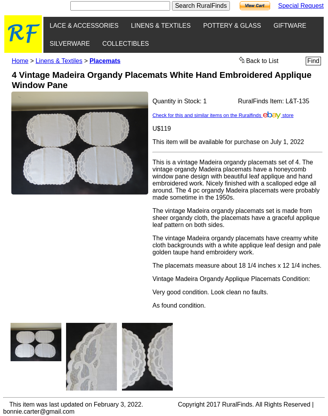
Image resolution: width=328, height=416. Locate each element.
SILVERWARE (70, 43)
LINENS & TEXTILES (161, 25)
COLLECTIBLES (125, 43)
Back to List (259, 60)
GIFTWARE (290, 25)
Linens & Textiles (59, 61)
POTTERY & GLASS (232, 25)
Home (20, 61)
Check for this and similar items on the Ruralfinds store (223, 115)
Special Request (301, 5)
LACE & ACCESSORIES (84, 25)
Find (313, 61)
